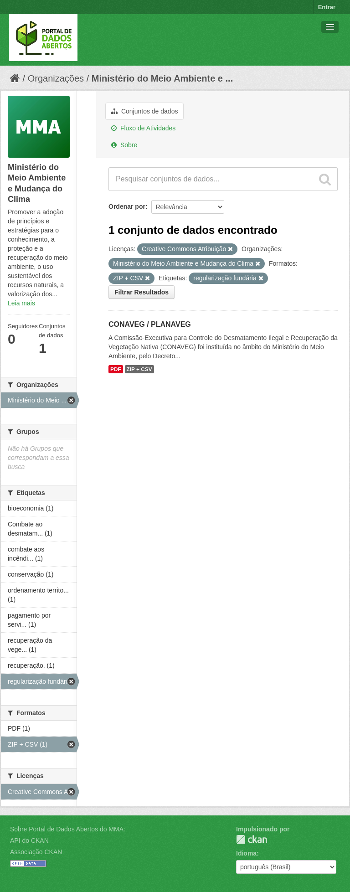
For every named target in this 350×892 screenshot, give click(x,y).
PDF (115, 369)
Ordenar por (126, 206)
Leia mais (21, 303)
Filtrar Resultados (141, 292)
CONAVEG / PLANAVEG (149, 324)
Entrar (326, 7)
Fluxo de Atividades (143, 128)
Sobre (124, 145)
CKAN (251, 839)
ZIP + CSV (139, 369)
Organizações (56, 78)
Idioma (246, 853)
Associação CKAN (36, 852)
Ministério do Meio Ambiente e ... (162, 78)
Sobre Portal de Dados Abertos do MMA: (67, 829)
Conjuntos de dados (144, 111)
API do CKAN (29, 840)
